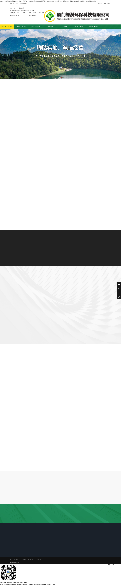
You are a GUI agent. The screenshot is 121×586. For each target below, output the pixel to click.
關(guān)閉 (111, 564)
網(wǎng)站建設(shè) (14, 562)
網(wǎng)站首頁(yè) (7, 26)
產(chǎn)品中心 (35, 26)
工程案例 (64, 26)
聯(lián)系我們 (107, 3)
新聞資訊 (50, 26)
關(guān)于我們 (21, 26)
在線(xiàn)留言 (79, 26)
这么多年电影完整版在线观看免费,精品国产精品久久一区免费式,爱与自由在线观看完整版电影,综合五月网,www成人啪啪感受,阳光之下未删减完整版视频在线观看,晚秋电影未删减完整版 (48, 1)
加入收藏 (100, 3)
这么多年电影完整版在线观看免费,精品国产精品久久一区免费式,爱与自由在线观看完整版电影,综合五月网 (27, 584)
